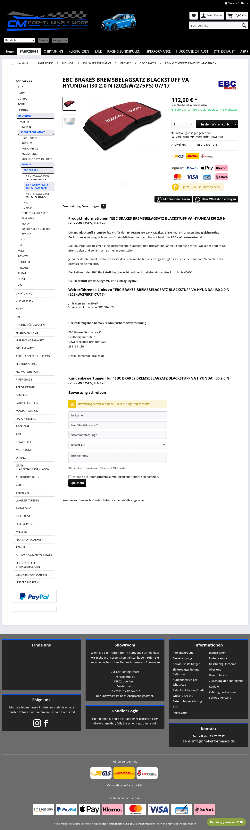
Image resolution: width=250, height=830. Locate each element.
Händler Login (125, 711)
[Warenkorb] (237, 16)
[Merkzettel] (193, 16)
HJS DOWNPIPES (26, 364)
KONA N (24, 121)
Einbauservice (218, 658)
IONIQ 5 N (25, 127)
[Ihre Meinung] (117, 457)
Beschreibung (71, 206)
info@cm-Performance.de (213, 741)
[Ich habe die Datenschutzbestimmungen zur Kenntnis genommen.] (69, 476)
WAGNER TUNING (27, 500)
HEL (26, 202)
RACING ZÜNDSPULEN (30, 325)
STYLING (26, 234)
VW (20, 285)
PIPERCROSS (24, 379)
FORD (21, 104)
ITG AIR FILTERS (26, 418)
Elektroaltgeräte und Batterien (186, 672)
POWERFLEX (23, 442)
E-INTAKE (22, 395)
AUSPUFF (27, 143)
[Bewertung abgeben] (117, 445)
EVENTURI (22, 492)
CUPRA (22, 98)
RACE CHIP (23, 426)
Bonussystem (217, 653)
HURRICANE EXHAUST (30, 340)
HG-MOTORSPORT (28, 371)
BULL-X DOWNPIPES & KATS (34, 555)
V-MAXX (28, 208)
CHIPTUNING (24, 293)
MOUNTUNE (24, 450)
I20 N (23, 239)
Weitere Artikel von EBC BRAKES (91, 307)
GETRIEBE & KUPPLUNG (35, 213)
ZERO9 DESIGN (25, 387)
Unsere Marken (219, 675)
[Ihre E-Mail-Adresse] (117, 425)
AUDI (21, 87)
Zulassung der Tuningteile (226, 681)
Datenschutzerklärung (187, 701)
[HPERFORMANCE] (158, 51)
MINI (21, 250)
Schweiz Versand (220, 697)
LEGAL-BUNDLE (30, 138)
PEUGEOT (24, 262)
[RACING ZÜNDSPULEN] (123, 51)
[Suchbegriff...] (218, 25)
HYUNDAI (24, 115)
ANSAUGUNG (29, 154)
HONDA (23, 110)
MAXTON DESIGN (27, 411)
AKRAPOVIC (23, 508)
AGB (175, 707)
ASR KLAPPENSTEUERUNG (33, 356)
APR (18, 434)
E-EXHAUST (23, 516)
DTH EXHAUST (25, 348)
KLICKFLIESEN (25, 301)
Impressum (180, 712)
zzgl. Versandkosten (195, 105)
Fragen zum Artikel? (83, 303)
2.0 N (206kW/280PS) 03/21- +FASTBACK (37, 178)
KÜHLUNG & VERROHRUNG (37, 159)
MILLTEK (21, 532)
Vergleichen (181, 137)
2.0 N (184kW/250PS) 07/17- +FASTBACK (37, 195)
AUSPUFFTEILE (30, 148)
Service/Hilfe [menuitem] (235, 3)
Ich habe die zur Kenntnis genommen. (115, 477)
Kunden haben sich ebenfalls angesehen (119, 500)
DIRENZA (21, 457)
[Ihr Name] (117, 415)
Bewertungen (93, 206)
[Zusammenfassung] (117, 435)
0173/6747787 (131, 691)
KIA (20, 245)
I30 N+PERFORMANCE (32, 132)
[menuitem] (218, 25)
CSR (18, 485)
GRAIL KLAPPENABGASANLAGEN (32, 467)
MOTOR (26, 223)
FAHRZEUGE (24, 80)
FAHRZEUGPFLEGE (27, 403)
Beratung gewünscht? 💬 (226, 822)
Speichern (77, 483)
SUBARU (23, 273)
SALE (19, 317)
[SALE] (98, 51)
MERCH (20, 309)
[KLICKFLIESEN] (79, 51)
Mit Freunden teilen (173, 199)
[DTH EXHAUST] (224, 51)
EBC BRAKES (31, 170)
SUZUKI (22, 279)
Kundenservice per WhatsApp (185, 682)
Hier (95, 719)
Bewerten (214, 137)
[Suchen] (244, 25)
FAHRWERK (28, 218)
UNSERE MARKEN (27, 582)
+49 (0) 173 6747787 (212, 736)
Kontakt (214, 686)
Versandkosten (115, 823)
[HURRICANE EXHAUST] (192, 51)
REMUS (20, 547)
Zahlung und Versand (223, 692)
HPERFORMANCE (27, 332)
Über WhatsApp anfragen (215, 199)
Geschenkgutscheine (222, 664)
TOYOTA (23, 256)
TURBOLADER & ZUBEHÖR (36, 229)
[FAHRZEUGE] (29, 51)
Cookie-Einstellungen (186, 664)
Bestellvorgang (182, 658)
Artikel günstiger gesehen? (191, 133)
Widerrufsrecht (183, 695)
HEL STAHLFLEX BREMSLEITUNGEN (28, 565)
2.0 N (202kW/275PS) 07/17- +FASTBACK (37, 186)
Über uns (215, 669)
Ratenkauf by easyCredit (189, 690)
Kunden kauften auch (76, 500)
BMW (21, 93)
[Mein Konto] (212, 16)
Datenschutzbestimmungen (107, 477)
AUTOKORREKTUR (27, 477)
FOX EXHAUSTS (25, 524)
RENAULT (24, 268)
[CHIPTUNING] (53, 51)
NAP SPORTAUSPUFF (29, 539)
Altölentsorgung (183, 653)
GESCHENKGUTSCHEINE (31, 574)
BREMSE (26, 164)
